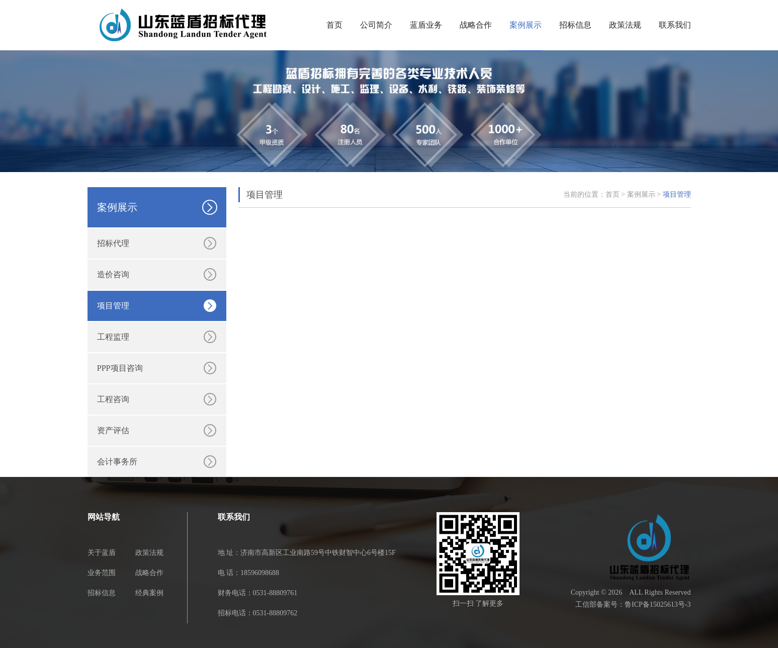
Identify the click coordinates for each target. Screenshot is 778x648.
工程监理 (113, 337)
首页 (334, 25)
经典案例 (149, 593)
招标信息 (575, 25)
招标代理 (113, 243)
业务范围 (102, 573)
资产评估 (113, 430)
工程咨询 (113, 399)
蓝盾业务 (426, 25)
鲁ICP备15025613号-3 (657, 604)
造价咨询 (113, 274)
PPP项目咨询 (120, 368)
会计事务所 (117, 461)
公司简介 (376, 25)
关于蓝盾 (102, 552)
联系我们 (675, 25)
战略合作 (476, 25)
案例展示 (525, 25)
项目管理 (113, 305)
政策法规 (625, 25)
